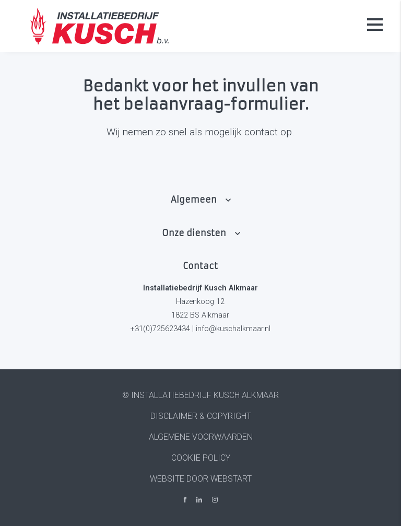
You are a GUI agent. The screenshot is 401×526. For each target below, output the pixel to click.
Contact (200, 266)
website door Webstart (201, 479)
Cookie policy (200, 458)
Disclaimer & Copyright (200, 416)
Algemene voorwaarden (201, 437)
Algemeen (194, 199)
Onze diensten (194, 233)
